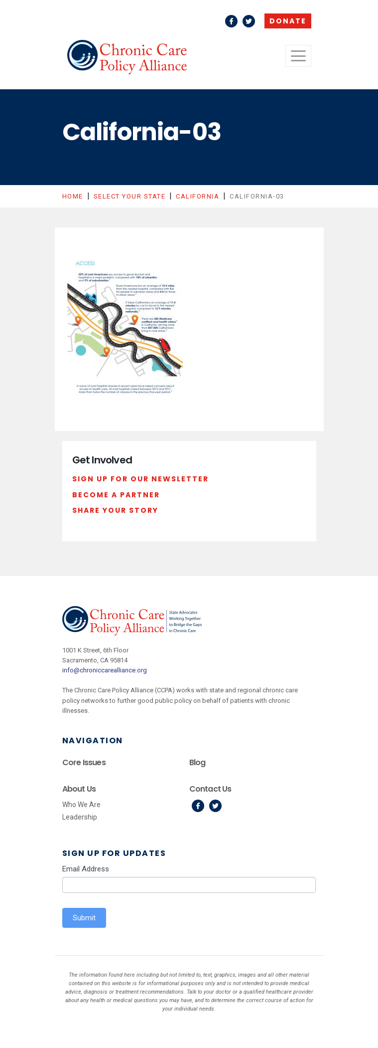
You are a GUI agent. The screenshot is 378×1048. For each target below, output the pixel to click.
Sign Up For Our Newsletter (140, 479)
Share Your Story (115, 510)
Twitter (249, 21)
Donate (287, 21)
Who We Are (81, 805)
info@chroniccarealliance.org (104, 670)
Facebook (231, 21)
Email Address (85, 868)
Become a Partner (116, 495)
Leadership (79, 817)
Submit (84, 917)
